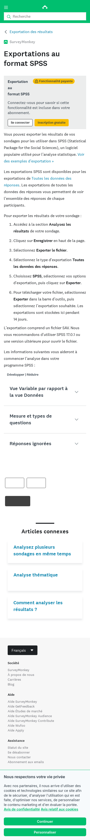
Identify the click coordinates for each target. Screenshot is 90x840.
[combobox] (22, 650)
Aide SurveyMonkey (22, 701)
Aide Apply (16, 730)
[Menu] (6, 7)
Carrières (14, 679)
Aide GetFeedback (21, 706)
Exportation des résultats (31, 31)
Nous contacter (19, 757)
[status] (45, 102)
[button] (45, 392)
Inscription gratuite (52, 123)
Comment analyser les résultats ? (38, 606)
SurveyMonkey (18, 670)
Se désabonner (19, 752)
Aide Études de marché (25, 711)
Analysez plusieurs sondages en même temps (42, 550)
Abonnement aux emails (26, 762)
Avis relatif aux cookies (59, 809)
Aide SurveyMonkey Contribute (31, 721)
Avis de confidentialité (22, 809)
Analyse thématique (35, 575)
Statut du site (18, 747)
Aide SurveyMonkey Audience (30, 716)
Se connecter (20, 123)
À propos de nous (21, 675)
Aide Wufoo (16, 725)
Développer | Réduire (22, 374)
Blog (11, 684)
